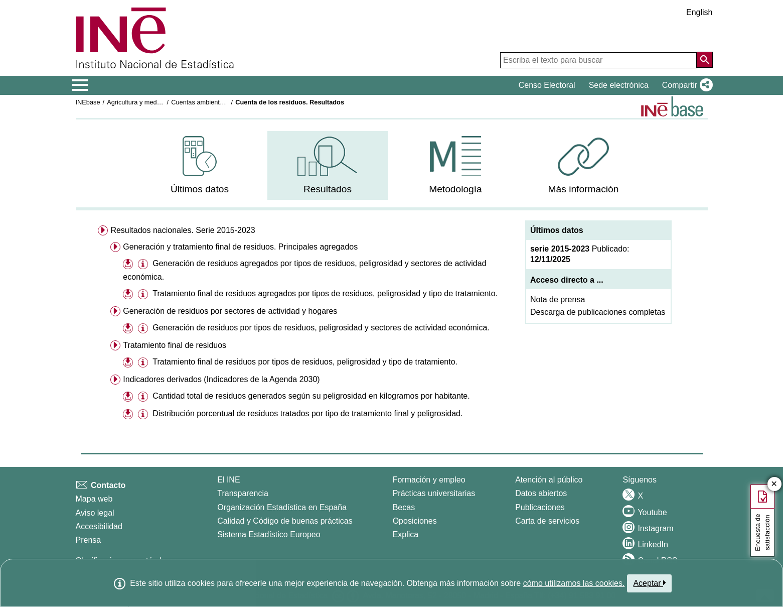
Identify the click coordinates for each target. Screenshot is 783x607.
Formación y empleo (429, 479)
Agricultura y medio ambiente (148, 102)
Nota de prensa (557, 299)
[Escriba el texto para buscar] (598, 60)
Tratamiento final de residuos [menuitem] (174, 345)
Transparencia (242, 493)
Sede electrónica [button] (619, 85)
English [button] (699, 12)
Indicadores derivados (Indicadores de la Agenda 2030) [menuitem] (221, 379)
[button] (685, 85)
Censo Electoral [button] (547, 85)
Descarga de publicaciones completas (597, 312)
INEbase (88, 102)
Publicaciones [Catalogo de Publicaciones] (540, 507)
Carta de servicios (547, 521)
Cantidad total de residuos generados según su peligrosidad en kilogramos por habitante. (310, 396)
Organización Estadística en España (282, 507)
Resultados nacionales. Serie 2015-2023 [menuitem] (182, 230)
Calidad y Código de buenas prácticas (285, 521)
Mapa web (94, 499)
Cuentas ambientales (201, 102)
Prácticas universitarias (434, 493)
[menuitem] (199, 165)
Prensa (88, 540)
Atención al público (548, 479)
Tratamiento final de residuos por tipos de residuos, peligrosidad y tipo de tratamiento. (304, 361)
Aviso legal (95, 513)
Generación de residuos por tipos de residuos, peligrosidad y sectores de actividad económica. (321, 327)
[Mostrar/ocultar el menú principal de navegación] (80, 85)
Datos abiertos (541, 493)
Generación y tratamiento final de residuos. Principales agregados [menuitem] (240, 246)
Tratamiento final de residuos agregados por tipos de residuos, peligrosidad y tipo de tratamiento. (325, 293)
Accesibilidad (99, 526)
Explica (406, 534)
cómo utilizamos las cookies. (574, 583)
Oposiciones (415, 521)
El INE (228, 479)
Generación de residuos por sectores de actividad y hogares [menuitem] (230, 311)
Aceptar (649, 582)
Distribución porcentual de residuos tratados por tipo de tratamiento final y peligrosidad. (307, 413)
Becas (404, 507)
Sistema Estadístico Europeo (268, 534)
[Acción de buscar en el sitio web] (705, 60)
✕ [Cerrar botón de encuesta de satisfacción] (774, 484)
